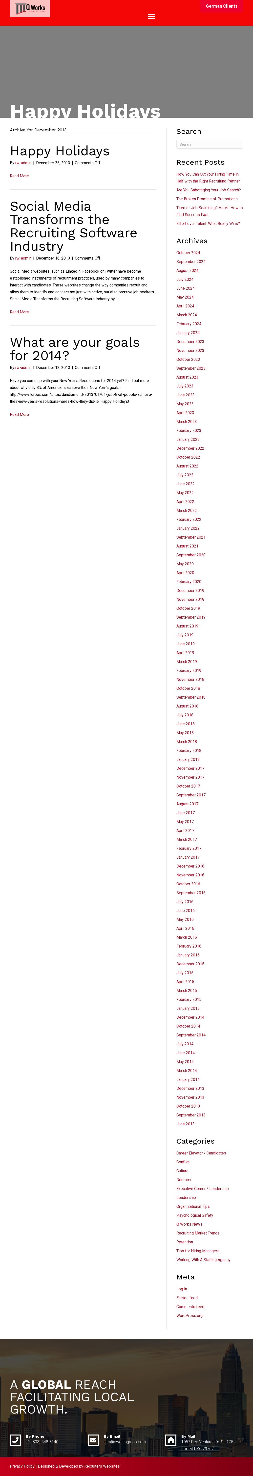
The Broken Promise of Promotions (207, 199)
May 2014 (185, 1061)
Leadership (186, 1197)
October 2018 (188, 688)
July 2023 (184, 386)
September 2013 (191, 1115)
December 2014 (190, 1017)
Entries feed (187, 1297)
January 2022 (188, 528)
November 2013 (190, 1097)
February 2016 (188, 946)
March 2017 (186, 839)
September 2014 (191, 1035)
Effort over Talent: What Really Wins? (208, 223)
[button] (221, 6)
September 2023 (191, 368)
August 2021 (187, 546)
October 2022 (188, 457)
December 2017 (190, 768)
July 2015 (184, 973)
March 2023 (186, 421)
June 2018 (185, 724)
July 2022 (184, 475)
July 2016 (184, 901)
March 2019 (186, 661)
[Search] (209, 144)
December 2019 (190, 590)
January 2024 (188, 332)
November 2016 (190, 875)
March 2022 (186, 510)
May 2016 (185, 919)
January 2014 (188, 1079)
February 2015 (188, 999)
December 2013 (190, 1088)
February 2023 (188, 430)
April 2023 (185, 412)
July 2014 (184, 1044)
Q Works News (189, 1224)
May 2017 (185, 821)
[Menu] (151, 16)
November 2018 (190, 679)
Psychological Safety (194, 1215)
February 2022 (188, 519)
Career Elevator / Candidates (201, 1153)
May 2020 (185, 564)
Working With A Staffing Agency (203, 1259)
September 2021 (191, 537)
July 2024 (184, 279)
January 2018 (188, 759)
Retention (184, 1242)
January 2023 (188, 439)
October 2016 (188, 884)
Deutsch (183, 1179)
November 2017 (190, 777)
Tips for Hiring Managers (197, 1251)
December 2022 (190, 448)
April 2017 (185, 830)
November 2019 (190, 599)
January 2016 (188, 955)
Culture (182, 1171)
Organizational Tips (193, 1206)
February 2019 (188, 670)
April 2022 (185, 501)
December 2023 (190, 341)
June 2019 (185, 644)
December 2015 (190, 964)
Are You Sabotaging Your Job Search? (208, 190)
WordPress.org (189, 1315)
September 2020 (191, 555)
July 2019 (184, 635)
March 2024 (186, 315)
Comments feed (190, 1306)
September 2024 (191, 261)
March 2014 (186, 1070)
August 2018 (187, 706)
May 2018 (185, 732)
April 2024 (185, 306)
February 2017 (188, 848)
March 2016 (186, 937)
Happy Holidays (60, 151)
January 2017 (188, 857)
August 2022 (187, 466)
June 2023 (185, 395)
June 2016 (185, 910)
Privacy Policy (22, 1466)
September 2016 (191, 892)
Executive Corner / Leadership (202, 1188)
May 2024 (185, 297)
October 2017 (188, 786)
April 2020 (185, 572)
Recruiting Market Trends (198, 1233)
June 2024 (185, 288)
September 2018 (191, 697)
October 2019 (188, 608)
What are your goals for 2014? (75, 348)
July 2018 (184, 715)
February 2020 (188, 581)
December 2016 (190, 866)
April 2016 (185, 928)
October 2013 (188, 1106)
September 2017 (191, 795)
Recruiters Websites (102, 1466)
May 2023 (185, 404)
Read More (19, 176)
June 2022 (185, 484)
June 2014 (185, 1053)
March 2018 (186, 741)
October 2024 (188, 252)
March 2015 (186, 990)
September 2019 (191, 617)
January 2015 (188, 1008)
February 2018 (188, 750)
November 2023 (190, 350)
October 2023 (188, 359)
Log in (181, 1289)
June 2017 (185, 812)
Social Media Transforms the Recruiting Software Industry (73, 226)
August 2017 (187, 804)
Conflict (183, 1162)
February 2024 (188, 324)
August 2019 (187, 626)
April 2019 (185, 652)
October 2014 (188, 1026)
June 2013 (185, 1124)
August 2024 (187, 270)
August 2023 (187, 377)
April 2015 (185, 981)
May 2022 (185, 492)
